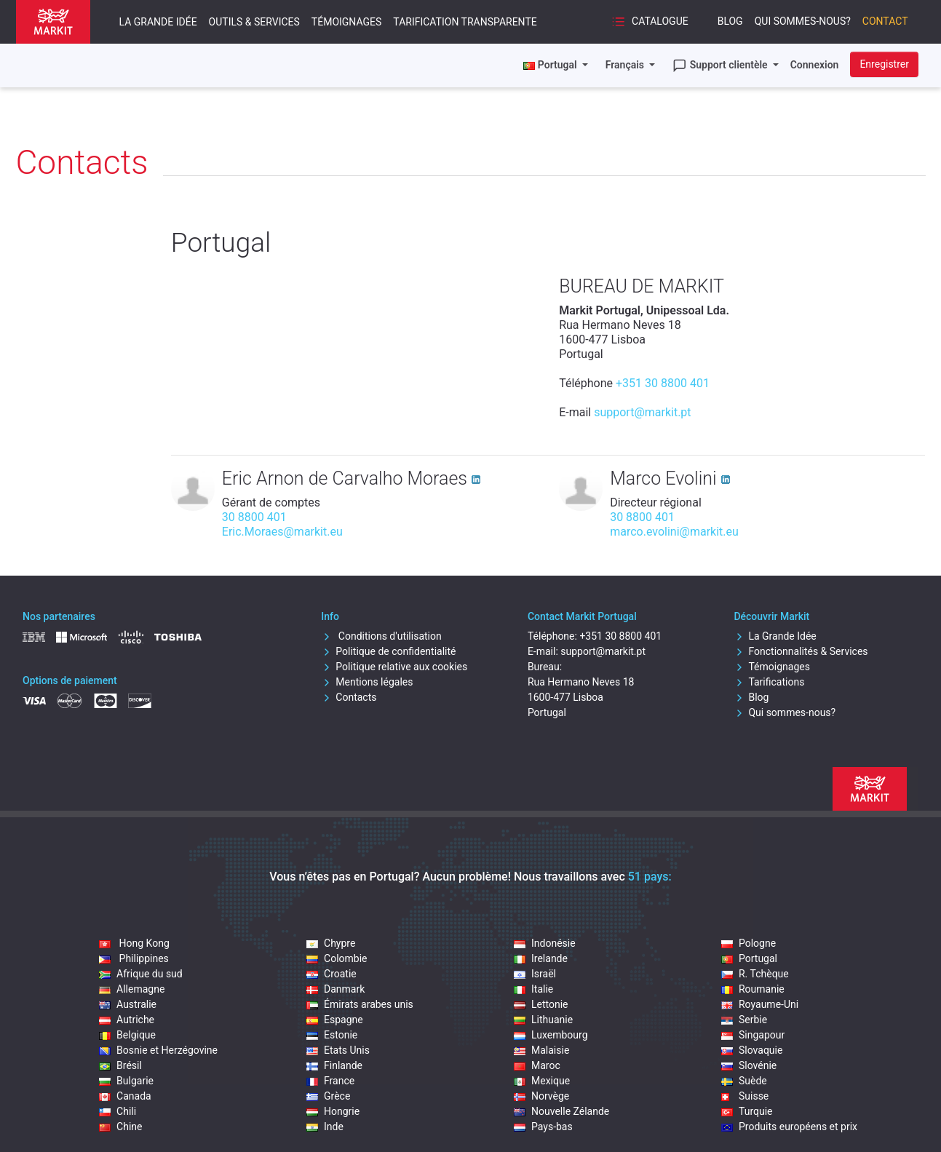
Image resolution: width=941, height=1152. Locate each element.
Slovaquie (751, 1050)
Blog (730, 21)
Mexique (542, 1081)
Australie (127, 1004)
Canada (125, 1096)
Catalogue (649, 22)
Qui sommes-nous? (803, 21)
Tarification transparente (464, 22)
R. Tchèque (755, 974)
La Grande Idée (158, 22)
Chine (120, 1126)
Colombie (336, 958)
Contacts (348, 697)
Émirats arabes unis (359, 1004)
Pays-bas (543, 1126)
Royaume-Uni (759, 1004)
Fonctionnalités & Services (800, 651)
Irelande (541, 958)
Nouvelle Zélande (561, 1111)
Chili (117, 1111)
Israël (535, 974)
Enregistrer (884, 64)
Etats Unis (338, 1050)
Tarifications (769, 682)
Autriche (126, 1019)
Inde (325, 1126)
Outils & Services (254, 22)
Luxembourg (551, 1035)
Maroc (537, 1065)
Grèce (328, 1096)
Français (626, 65)
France (330, 1081)
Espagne (334, 1019)
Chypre (330, 943)
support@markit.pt (642, 412)
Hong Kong (134, 943)
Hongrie (333, 1111)
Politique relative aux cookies (394, 666)
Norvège (541, 1096)
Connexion (814, 65)
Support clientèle (721, 65)
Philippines (134, 958)
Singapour (753, 1035)
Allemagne (131, 989)
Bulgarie (126, 1081)
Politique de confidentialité (388, 651)
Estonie (331, 1035)
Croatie (331, 974)
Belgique (127, 1035)
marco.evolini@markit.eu (674, 532)
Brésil (120, 1065)
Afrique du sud (141, 974)
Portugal (749, 958)
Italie (533, 989)
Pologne (748, 943)
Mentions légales (367, 682)
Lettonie (541, 1004)
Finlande (334, 1065)
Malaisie (541, 1050)
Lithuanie (543, 1019)
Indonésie (545, 943)
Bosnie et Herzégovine (158, 1050)
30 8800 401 (254, 517)
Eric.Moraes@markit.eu (282, 532)
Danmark (335, 989)
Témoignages (346, 22)
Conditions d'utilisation (381, 636)
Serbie (744, 1019)
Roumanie (753, 989)
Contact (885, 21)
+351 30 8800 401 (663, 383)
